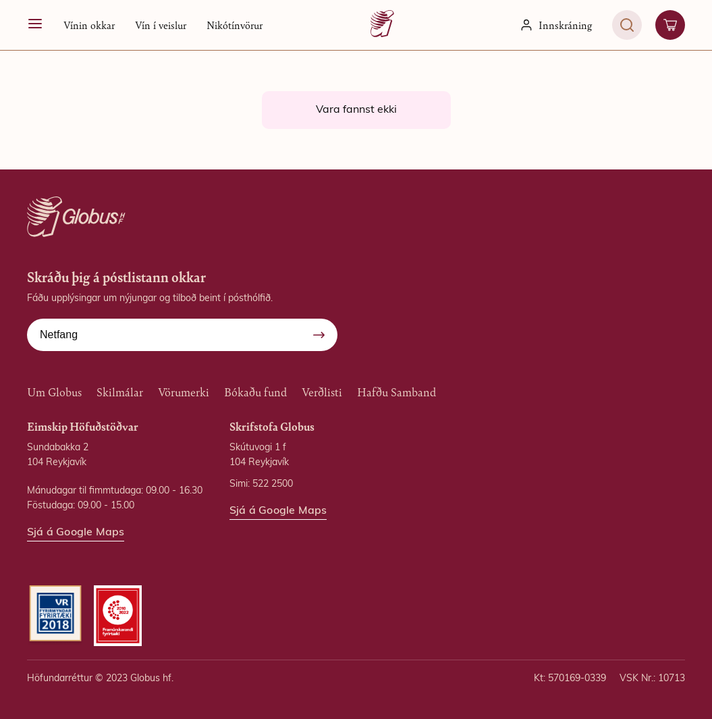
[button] (89, 25)
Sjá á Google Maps (75, 532)
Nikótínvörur (235, 25)
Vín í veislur (160, 25)
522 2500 (272, 484)
